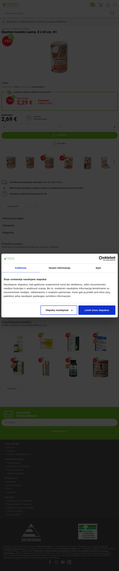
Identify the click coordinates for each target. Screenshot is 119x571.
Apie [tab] (98, 267)
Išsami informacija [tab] (59, 267)
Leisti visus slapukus (97, 310)
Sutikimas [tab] (20, 267)
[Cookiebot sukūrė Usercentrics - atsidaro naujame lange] (101, 258)
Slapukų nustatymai (59, 310)
